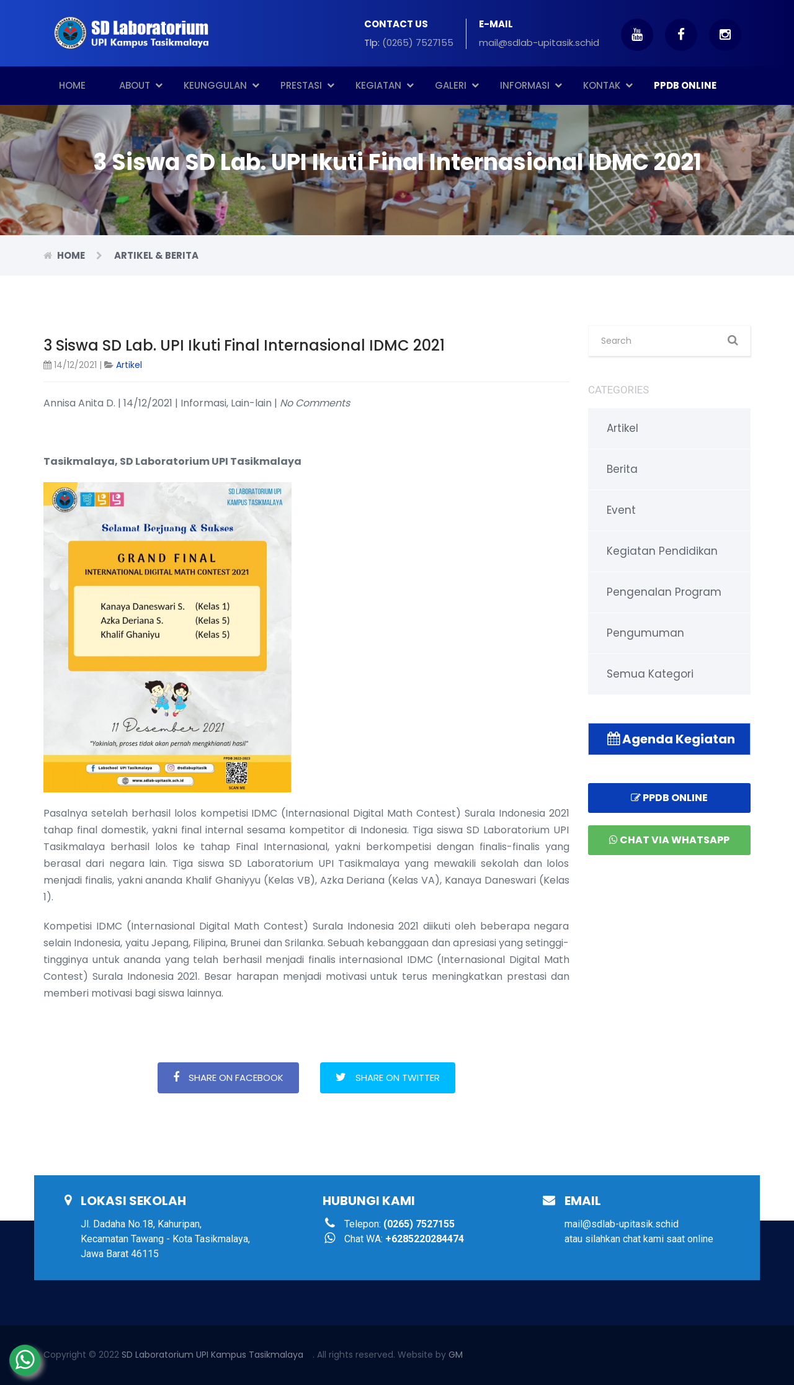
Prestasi (307, 85)
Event (621, 510)
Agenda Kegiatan (671, 739)
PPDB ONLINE (685, 85)
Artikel (129, 365)
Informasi (531, 85)
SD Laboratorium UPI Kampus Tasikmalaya (212, 1354)
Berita (622, 469)
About (141, 85)
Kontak (608, 85)
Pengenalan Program (664, 592)
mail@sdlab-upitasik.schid (539, 42)
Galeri (457, 85)
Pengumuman (645, 632)
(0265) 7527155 (417, 42)
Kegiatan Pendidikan (662, 551)
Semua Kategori (650, 673)
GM (455, 1354)
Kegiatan (384, 85)
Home (72, 85)
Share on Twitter (388, 1077)
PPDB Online (669, 798)
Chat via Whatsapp (669, 840)
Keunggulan (221, 85)
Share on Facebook (228, 1077)
